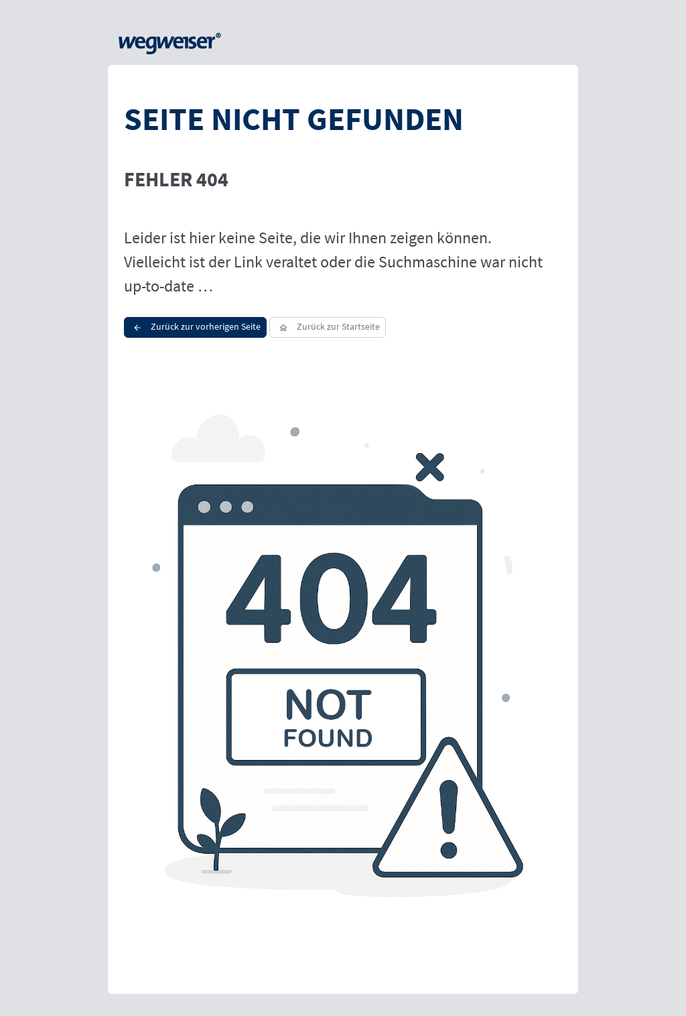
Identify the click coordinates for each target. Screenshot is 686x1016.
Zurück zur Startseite (327, 326)
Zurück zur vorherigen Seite (195, 326)
